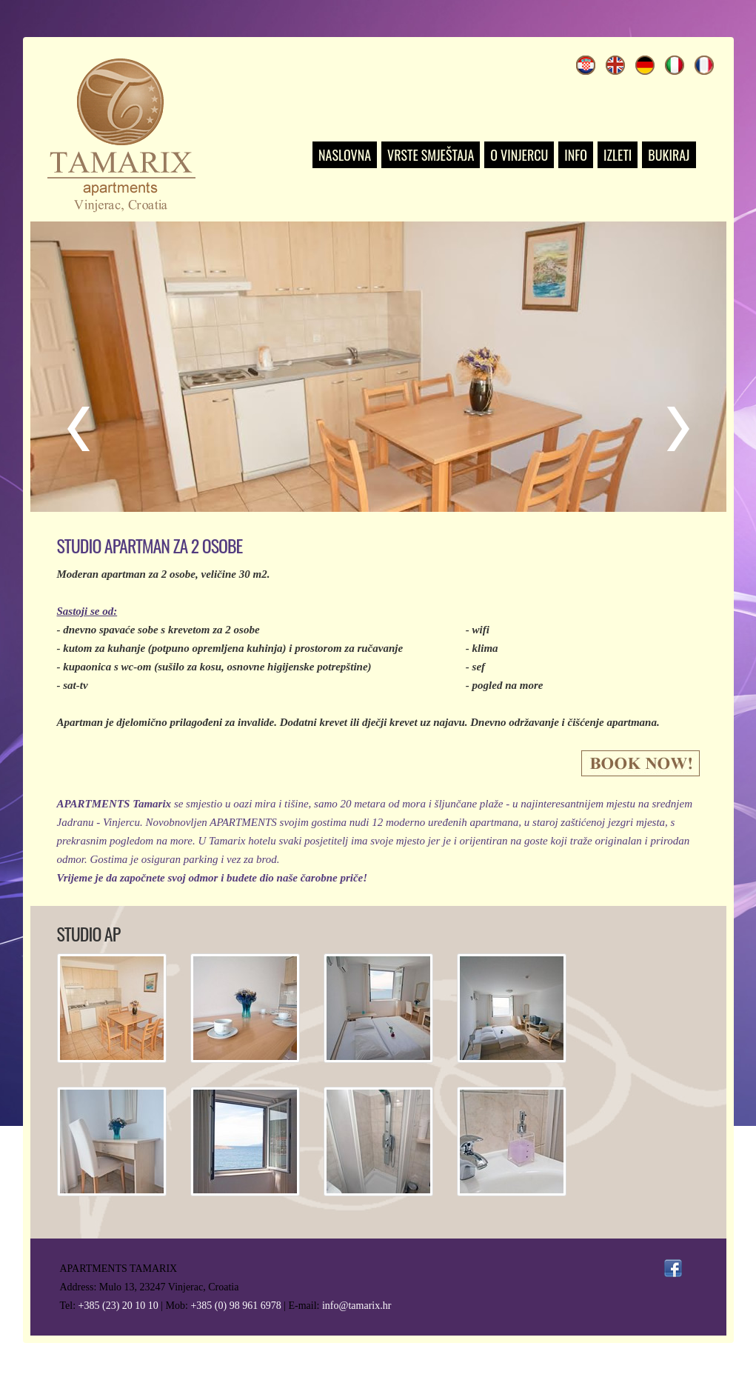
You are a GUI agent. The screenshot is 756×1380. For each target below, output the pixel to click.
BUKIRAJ (668, 154)
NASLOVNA (344, 154)
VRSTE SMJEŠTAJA (430, 154)
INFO (575, 154)
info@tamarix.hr (356, 1305)
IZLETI (617, 154)
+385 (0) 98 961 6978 (235, 1305)
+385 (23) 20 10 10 (118, 1305)
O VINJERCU (519, 154)
